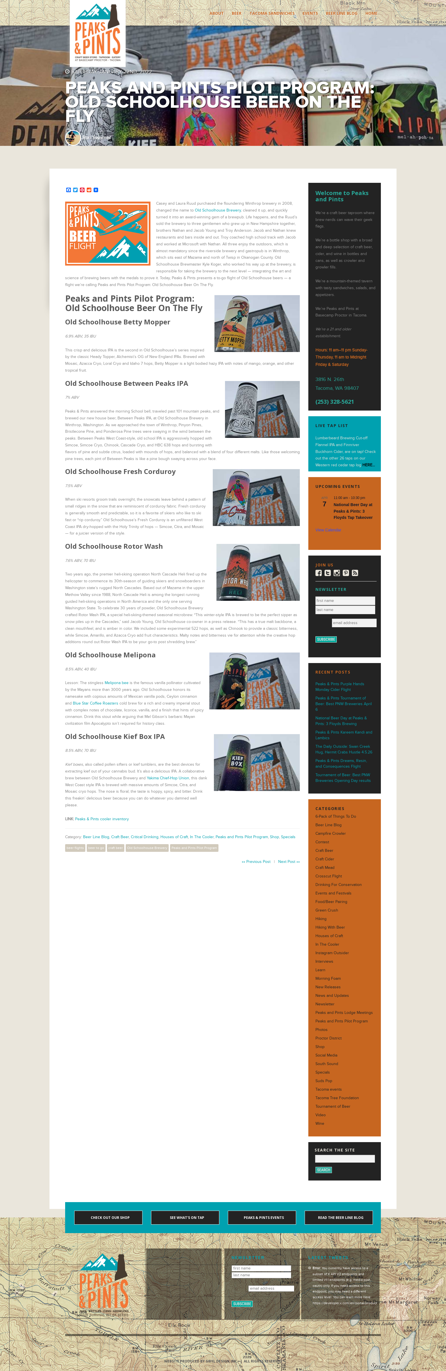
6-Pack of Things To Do (335, 816)
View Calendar (328, 530)
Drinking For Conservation (338, 884)
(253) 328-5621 (334, 402)
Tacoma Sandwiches (272, 13)
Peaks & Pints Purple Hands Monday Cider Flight (339, 687)
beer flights (75, 848)
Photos (321, 1029)
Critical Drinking (144, 836)
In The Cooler (202, 836)
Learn (320, 970)
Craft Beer (120, 836)
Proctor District (328, 1038)
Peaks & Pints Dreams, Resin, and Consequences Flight (341, 763)
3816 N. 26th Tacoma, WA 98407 (337, 383)
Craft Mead (324, 867)
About (217, 13)
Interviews (324, 961)
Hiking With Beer (330, 927)
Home (371, 13)
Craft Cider (324, 859)
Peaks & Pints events (263, 1217)
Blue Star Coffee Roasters (95, 703)
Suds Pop (323, 1080)
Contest (322, 842)
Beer (236, 13)
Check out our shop (110, 1217)
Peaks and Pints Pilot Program (242, 836)
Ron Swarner (96, 138)
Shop (274, 836)
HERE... (368, 465)
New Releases (328, 987)
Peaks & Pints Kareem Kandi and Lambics (343, 735)
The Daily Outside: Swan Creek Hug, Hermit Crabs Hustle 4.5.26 (343, 749)
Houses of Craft (174, 836)
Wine (319, 1123)
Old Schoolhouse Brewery (218, 210)
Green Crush (326, 910)
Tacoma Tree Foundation (337, 1097)
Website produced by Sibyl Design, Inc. (201, 1361)
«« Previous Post (256, 861)
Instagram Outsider (332, 952)
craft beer (115, 848)
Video (320, 1115)
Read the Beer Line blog (340, 1217)
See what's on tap (186, 1217)
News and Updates (332, 995)
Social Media (326, 1055)
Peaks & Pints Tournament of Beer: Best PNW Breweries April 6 (343, 704)
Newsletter (324, 1004)
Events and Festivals (333, 893)
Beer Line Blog (342, 13)
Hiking (321, 918)
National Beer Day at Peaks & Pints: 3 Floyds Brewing (341, 721)
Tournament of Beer (332, 1106)
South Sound (326, 1063)
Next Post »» (289, 861)
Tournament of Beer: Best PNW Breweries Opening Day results (343, 778)
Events (310, 13)
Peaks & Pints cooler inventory (102, 819)
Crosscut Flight (328, 876)
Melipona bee (117, 682)
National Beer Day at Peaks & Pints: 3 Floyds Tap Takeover (353, 511)
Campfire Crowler (330, 833)
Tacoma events (328, 1089)
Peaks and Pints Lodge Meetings (344, 1012)
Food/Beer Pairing (331, 901)
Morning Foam (328, 978)
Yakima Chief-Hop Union (168, 778)
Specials (288, 836)
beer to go (96, 848)
